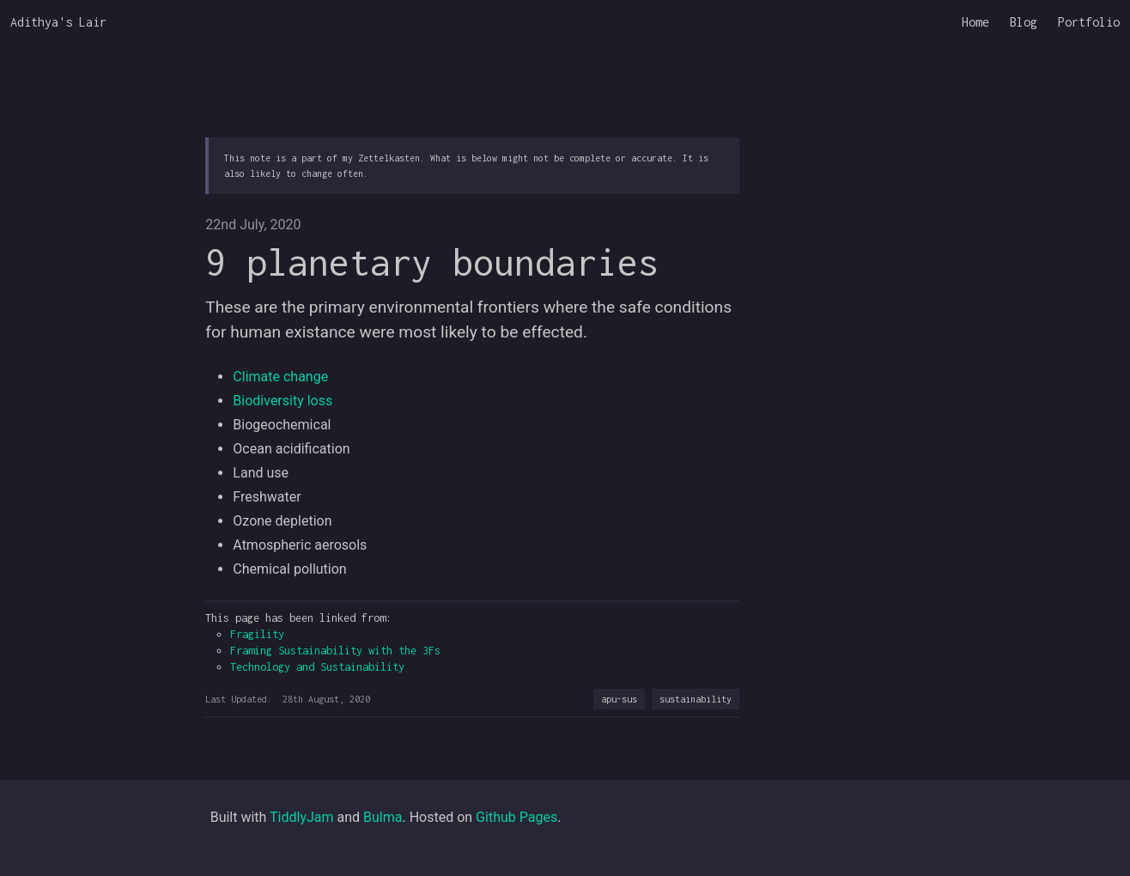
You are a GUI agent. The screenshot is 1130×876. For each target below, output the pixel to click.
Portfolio (1089, 22)
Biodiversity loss (282, 400)
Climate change (280, 376)
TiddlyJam (302, 817)
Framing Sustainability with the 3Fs (335, 650)
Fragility (257, 634)
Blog (1023, 22)
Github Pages (516, 817)
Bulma (382, 817)
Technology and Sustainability (317, 666)
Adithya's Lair (58, 22)
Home (975, 22)
